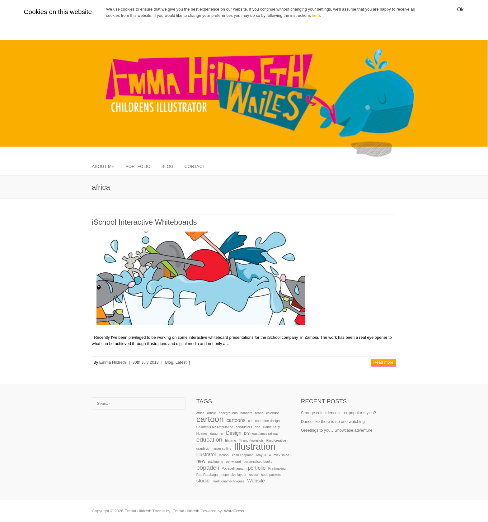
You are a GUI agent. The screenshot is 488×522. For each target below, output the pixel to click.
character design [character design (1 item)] (267, 421)
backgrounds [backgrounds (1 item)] (228, 413)
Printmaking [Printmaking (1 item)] (277, 468)
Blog (168, 166)
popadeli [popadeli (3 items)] (207, 467)
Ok (460, 9)
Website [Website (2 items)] (256, 480)
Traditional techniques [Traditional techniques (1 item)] (228, 481)
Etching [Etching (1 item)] (230, 440)
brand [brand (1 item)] (259, 413)
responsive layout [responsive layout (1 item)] (233, 475)
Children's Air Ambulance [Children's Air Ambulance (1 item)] (214, 427)
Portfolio (138, 166)
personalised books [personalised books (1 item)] (258, 461)
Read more (383, 362)
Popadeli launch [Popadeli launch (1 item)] (233, 468)
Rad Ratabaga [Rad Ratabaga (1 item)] (207, 475)
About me (103, 166)
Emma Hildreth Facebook (373, 511)
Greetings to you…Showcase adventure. (337, 430)
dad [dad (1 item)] (257, 427)
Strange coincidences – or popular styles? (338, 412)
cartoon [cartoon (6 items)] (210, 419)
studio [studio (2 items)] (202, 480)
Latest (181, 362)
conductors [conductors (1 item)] (244, 427)
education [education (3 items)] (209, 439)
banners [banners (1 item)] (246, 413)
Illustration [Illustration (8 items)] (255, 446)
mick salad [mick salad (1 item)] (281, 455)
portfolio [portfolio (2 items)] (256, 468)
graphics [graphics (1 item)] (202, 448)
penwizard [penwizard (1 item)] (233, 461)
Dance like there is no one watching (333, 421)
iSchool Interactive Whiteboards (144, 222)
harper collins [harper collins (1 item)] (221, 448)
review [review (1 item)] (254, 475)
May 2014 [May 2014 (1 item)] (263, 455)
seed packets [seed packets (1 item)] (271, 475)
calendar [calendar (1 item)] (272, 413)
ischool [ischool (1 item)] (224, 455)
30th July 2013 (145, 362)
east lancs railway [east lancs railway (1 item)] (265, 433)
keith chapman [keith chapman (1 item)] (242, 455)
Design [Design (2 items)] (233, 433)
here (316, 15)
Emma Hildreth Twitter (382, 511)
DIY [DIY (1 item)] (247, 433)
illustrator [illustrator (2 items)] (206, 454)
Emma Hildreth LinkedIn (391, 511)
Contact (194, 166)
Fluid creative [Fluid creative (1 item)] (276, 440)
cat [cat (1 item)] (250, 421)
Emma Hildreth (112, 362)
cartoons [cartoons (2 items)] (236, 420)
